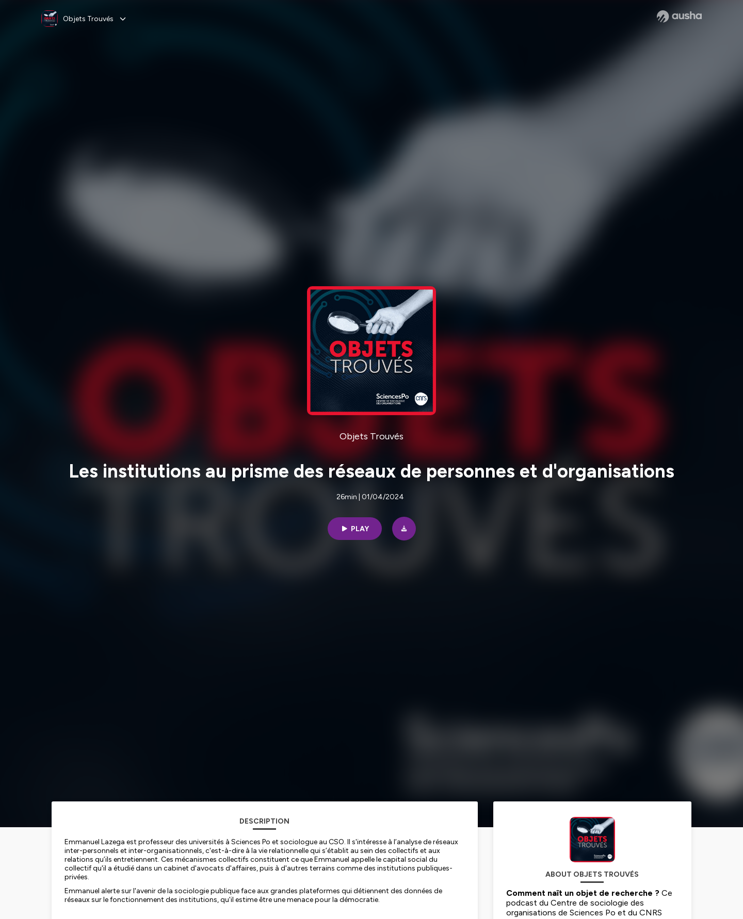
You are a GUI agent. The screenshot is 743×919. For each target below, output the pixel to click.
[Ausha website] (679, 16)
